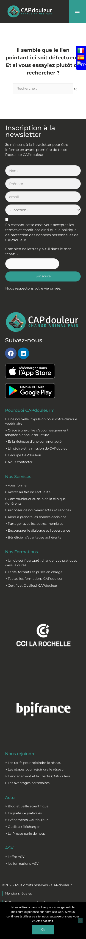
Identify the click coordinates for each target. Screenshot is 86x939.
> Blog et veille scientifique (26, 806)
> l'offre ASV (15, 857)
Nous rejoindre (20, 753)
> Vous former (16, 485)
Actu (10, 797)
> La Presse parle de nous (25, 833)
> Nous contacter (19, 462)
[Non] (80, 920)
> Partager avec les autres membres (34, 524)
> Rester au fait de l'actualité (27, 492)
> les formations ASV (22, 864)
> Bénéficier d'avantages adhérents (33, 537)
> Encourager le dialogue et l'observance (37, 530)
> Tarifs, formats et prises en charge (33, 572)
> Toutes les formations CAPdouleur (34, 579)
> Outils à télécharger (22, 827)
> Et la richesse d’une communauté (33, 441)
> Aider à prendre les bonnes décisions (35, 517)
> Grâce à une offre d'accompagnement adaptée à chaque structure (37, 432)
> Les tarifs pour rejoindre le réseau (33, 763)
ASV (9, 848)
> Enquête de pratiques (23, 813)
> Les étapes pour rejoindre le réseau (34, 769)
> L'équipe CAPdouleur (23, 455)
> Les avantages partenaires (27, 783)
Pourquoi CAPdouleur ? (29, 410)
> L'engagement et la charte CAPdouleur (37, 776)
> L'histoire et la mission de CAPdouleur (37, 448)
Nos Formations (21, 551)
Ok (43, 929)
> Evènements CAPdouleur (26, 820)
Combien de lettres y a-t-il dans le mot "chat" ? (38, 251)
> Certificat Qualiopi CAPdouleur (31, 585)
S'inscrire (43, 276)
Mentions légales (18, 893)
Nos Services (18, 476)
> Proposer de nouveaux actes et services (38, 510)
